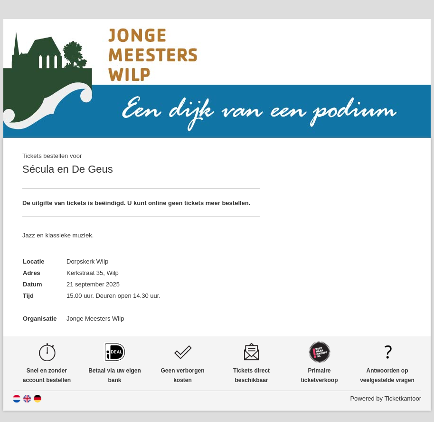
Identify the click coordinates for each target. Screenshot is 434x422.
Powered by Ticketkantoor (385, 398)
